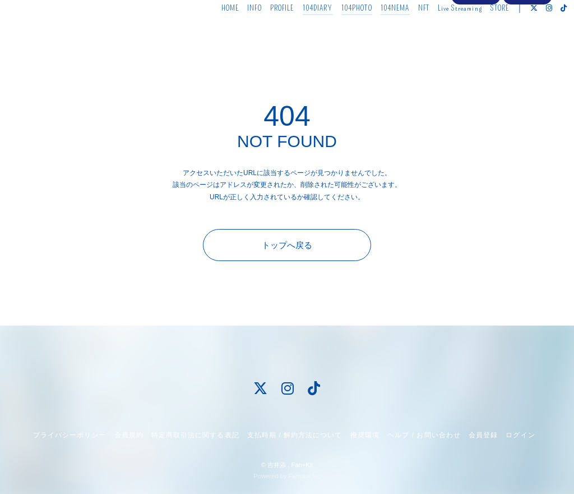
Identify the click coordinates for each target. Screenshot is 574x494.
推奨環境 (364, 435)
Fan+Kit (302, 464)
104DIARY (301, 32)
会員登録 (475, 51)
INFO (238, 32)
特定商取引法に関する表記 (195, 435)
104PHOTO (340, 32)
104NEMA (378, 32)
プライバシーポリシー (69, 435)
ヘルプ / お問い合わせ (423, 435)
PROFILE (265, 32)
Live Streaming (444, 32)
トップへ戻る (287, 245)
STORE (483, 32)
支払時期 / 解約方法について (294, 435)
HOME (213, 32)
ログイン (527, 51)
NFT (407, 32)
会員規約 (129, 435)
